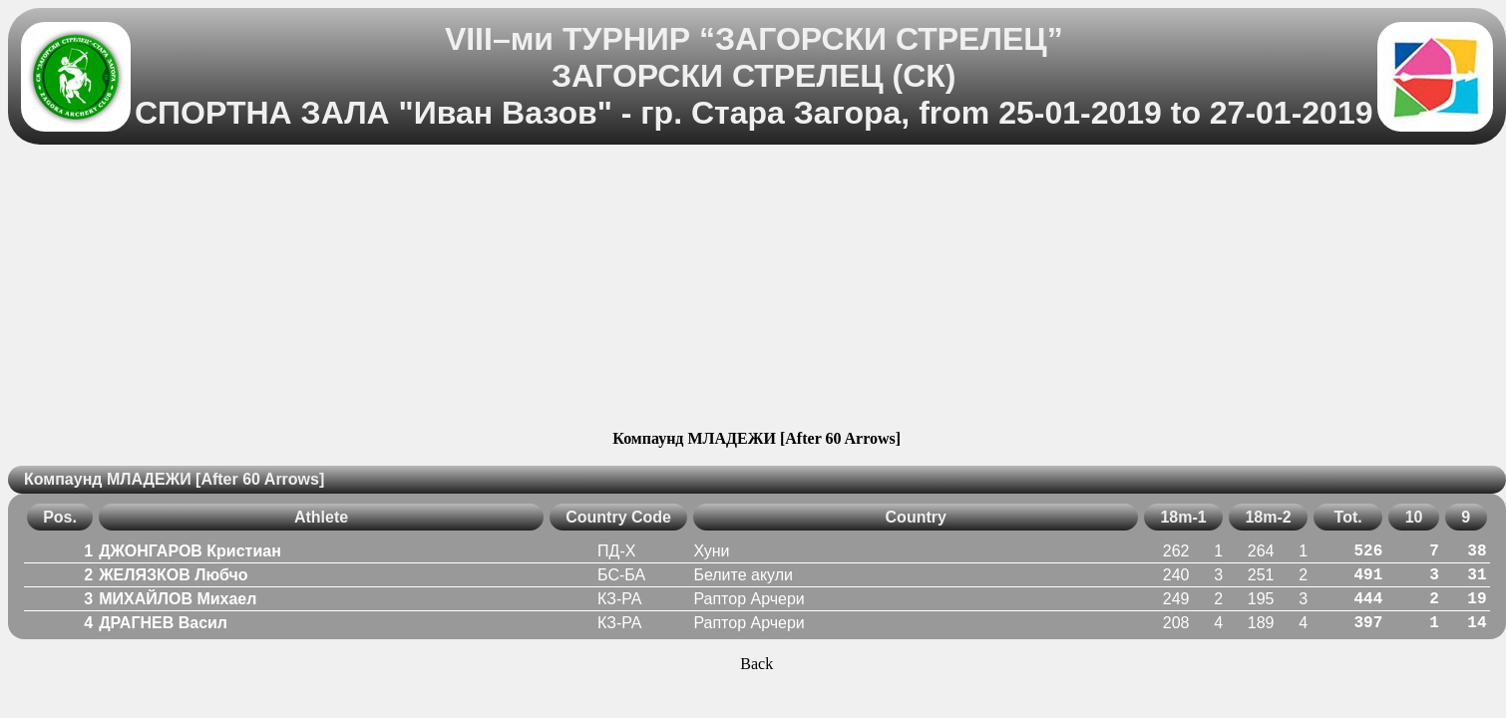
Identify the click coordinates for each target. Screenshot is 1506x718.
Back (756, 663)
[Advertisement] (756, 290)
